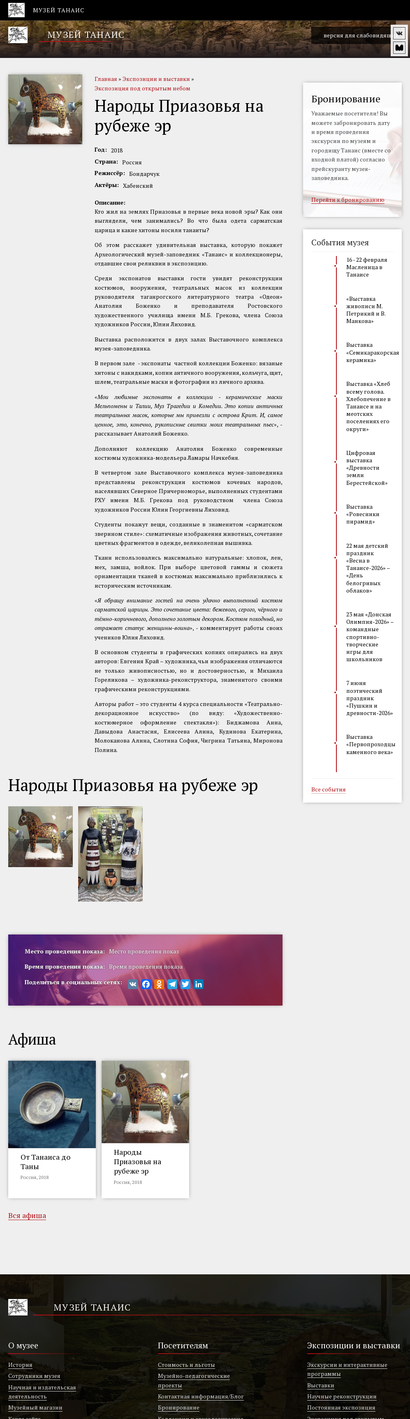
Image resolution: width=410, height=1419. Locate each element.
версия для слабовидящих (356, 35)
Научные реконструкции (342, 1396)
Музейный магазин (35, 1407)
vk (399, 33)
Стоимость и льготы (186, 1364)
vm (399, 48)
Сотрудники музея (34, 1376)
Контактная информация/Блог (201, 1396)
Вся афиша (27, 1215)
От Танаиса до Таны (45, 1161)
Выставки (320, 1385)
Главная (106, 79)
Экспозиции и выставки (156, 79)
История (20, 1364)
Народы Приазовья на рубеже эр (137, 1161)
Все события (328, 790)
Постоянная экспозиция (341, 1407)
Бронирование (178, 1407)
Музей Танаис (86, 34)
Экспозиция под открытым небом (142, 88)
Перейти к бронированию (348, 200)
